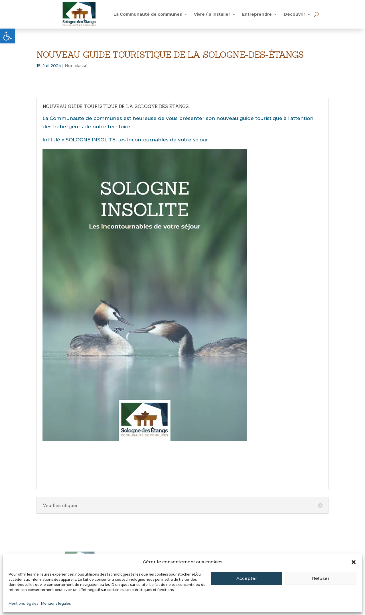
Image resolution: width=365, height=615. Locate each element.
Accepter (246, 578)
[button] (7, 36)
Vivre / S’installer (212, 14)
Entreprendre (257, 14)
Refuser (321, 578)
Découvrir (294, 14)
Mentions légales (23, 603)
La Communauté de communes (147, 14)
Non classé (76, 65)
